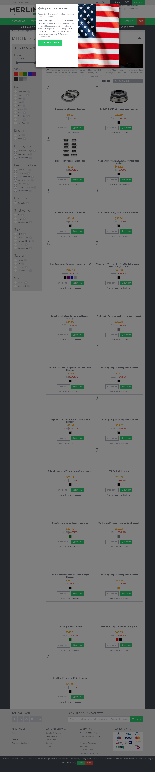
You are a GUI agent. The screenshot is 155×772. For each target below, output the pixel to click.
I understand (50, 36)
